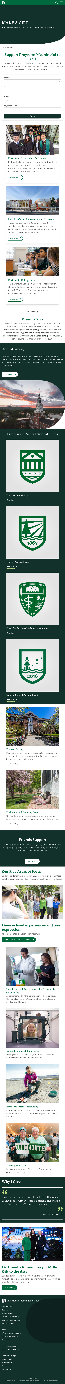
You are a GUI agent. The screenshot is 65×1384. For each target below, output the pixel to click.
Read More (8, 1288)
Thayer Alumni (7, 1366)
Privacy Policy (32, 1378)
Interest (7, 78)
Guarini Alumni (7, 1362)
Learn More (8, 374)
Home (4, 47)
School (6, 97)
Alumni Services (7, 1306)
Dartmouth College (9, 1356)
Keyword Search (10, 106)
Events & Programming (10, 1317)
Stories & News (7, 1313)
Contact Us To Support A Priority (17, 940)
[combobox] (32, 81)
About (4, 1330)
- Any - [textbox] (8, 82)
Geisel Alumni (7, 1359)
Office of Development (10, 1336)
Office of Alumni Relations (11, 1333)
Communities (6, 1310)
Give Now (14, 177)
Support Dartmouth (9, 1323)
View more (31, 312)
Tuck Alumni (6, 1369)
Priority (6, 87)
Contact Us (6, 1340)
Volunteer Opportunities (11, 1320)
